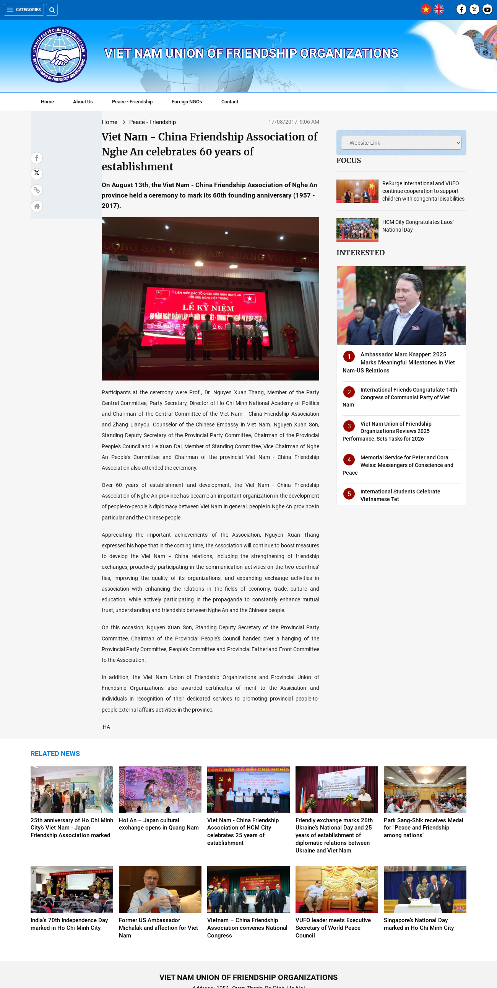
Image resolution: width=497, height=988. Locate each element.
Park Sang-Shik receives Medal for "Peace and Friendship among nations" (423, 778)
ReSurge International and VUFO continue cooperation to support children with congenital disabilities (423, 191)
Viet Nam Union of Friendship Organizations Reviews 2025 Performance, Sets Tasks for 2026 (387, 431)
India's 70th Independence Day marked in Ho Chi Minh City (69, 874)
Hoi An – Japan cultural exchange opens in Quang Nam (159, 774)
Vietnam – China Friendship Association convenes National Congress (247, 878)
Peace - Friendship (132, 102)
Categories (24, 9)
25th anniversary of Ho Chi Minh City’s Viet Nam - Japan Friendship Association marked (72, 778)
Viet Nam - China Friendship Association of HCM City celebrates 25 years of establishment (243, 782)
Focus (348, 160)
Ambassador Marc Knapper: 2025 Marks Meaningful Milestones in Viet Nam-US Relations (399, 362)
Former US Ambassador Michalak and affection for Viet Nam (158, 878)
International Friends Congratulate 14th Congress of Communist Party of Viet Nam (400, 397)
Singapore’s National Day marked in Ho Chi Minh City (419, 874)
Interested (360, 252)
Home (47, 102)
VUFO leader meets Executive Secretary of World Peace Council (333, 878)
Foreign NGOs (187, 102)
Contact (229, 102)
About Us (83, 102)
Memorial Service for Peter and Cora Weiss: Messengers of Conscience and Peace (398, 464)
